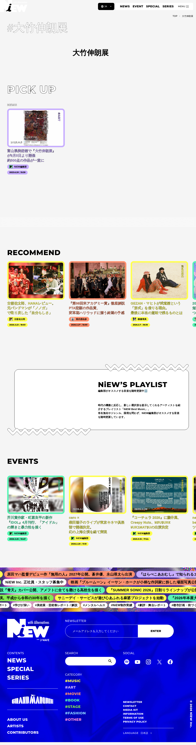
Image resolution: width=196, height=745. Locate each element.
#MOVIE (73, 694)
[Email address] (101, 631)
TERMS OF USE (133, 717)
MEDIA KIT (130, 710)
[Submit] (110, 661)
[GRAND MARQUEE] (32, 699)
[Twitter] (159, 662)
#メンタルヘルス (96, 605)
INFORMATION (133, 713)
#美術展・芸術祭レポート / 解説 (58, 605)
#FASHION (75, 713)
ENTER (156, 631)
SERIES (168, 6)
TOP (175, 16)
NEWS (125, 6)
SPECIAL (153, 6)
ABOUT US (17, 719)
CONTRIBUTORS (23, 732)
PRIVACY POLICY (135, 721)
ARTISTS (15, 726)
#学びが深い (23, 605)
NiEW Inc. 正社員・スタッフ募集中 (37, 582)
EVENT (138, 6)
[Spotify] (126, 662)
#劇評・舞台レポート (154, 605)
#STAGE (73, 707)
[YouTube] (137, 662)
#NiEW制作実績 (123, 605)
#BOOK (72, 700)
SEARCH (71, 653)
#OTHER (73, 719)
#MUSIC (73, 681)
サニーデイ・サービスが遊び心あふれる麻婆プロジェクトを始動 (113, 598)
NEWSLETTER (75, 621)
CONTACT (130, 706)
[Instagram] (148, 662)
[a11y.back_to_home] (14, 7)
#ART (70, 687)
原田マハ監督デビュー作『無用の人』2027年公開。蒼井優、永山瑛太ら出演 (73, 574)
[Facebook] (170, 662)
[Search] (90, 661)
